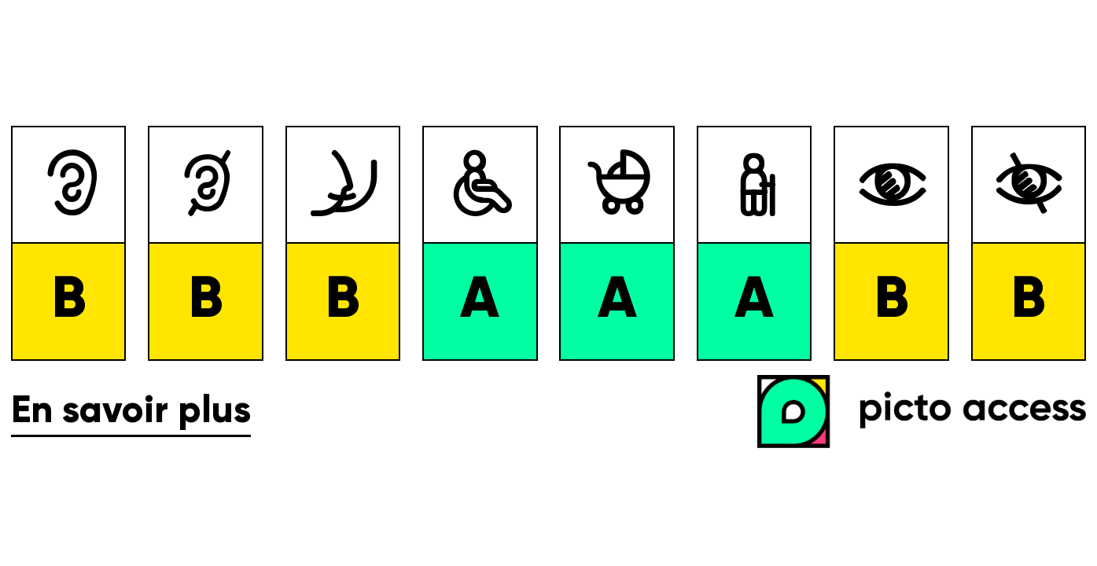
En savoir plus (131, 412)
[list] (548, 243)
